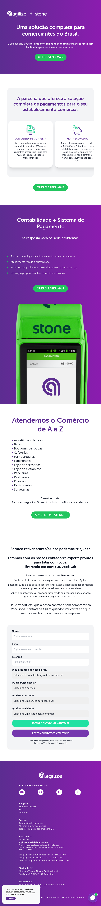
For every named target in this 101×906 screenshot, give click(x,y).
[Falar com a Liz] (92, 897)
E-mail (15, 644)
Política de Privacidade (57, 743)
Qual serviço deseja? (24, 682)
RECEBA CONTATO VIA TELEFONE (50, 733)
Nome (15, 631)
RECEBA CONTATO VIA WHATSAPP (50, 723)
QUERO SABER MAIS (50, 57)
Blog (21, 809)
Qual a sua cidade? (23, 708)
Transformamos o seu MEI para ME (36, 828)
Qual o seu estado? (23, 695)
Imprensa (23, 812)
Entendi (11, 898)
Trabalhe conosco (27, 806)
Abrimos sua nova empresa (32, 826)
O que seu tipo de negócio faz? (29, 669)
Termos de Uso (40, 743)
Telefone (17, 656)
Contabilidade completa (31, 823)
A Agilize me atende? (50, 515)
